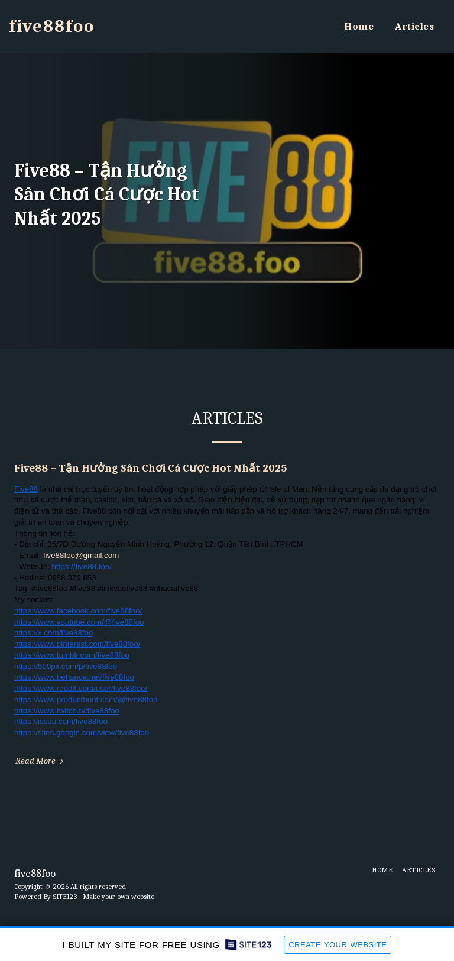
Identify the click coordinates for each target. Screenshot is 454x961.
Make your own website (118, 896)
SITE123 (65, 896)
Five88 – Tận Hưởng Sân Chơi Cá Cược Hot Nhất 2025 (150, 468)
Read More (40, 760)
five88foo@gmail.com (81, 555)
